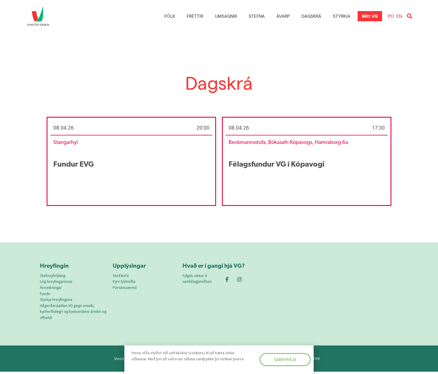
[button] (409, 16)
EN (399, 16)
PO (391, 16)
